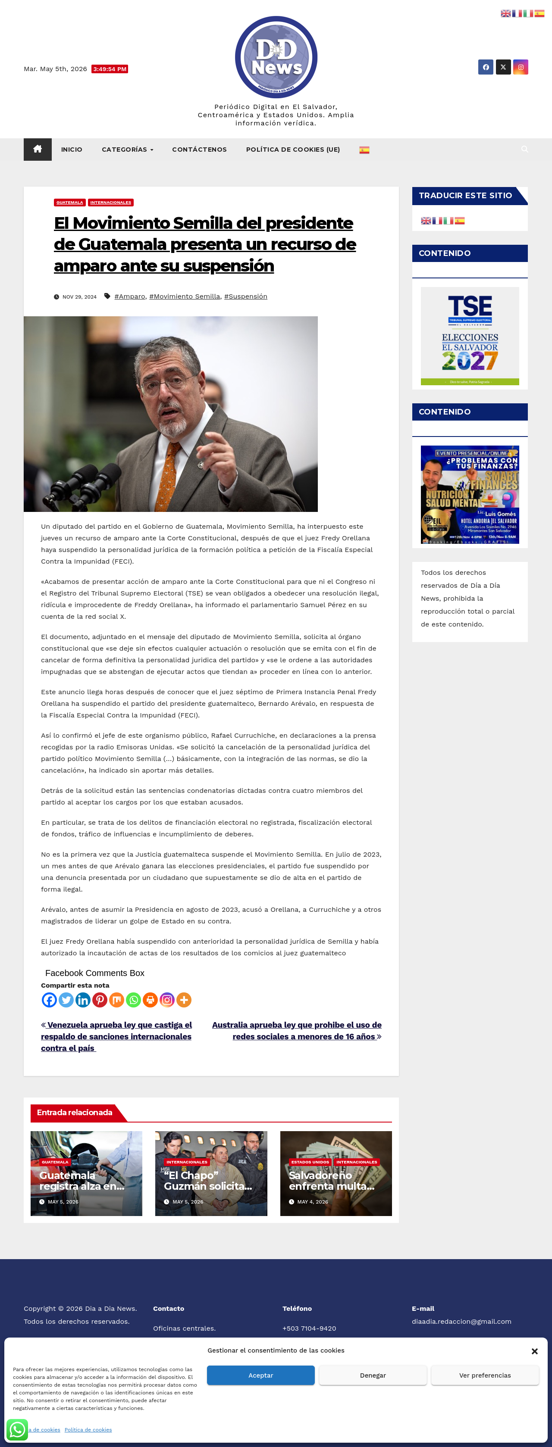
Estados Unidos (310, 1162)
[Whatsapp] (133, 999)
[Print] (150, 999)
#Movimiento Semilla (184, 296)
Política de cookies (36, 1430)
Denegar (373, 1375)
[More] (183, 999)
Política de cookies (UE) (293, 149)
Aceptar (260, 1375)
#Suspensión (245, 296)
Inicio (72, 149)
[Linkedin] (83, 999)
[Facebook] (49, 999)
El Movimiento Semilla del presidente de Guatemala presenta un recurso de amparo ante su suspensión (205, 244)
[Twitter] (66, 999)
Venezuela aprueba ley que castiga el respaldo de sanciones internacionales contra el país (116, 1036)
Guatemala (69, 202)
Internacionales (111, 202)
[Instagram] (167, 999)
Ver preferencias (485, 1375)
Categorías (126, 149)
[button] (534, 1350)
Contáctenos (199, 149)
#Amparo (130, 296)
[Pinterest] (99, 999)
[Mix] (116, 999)
